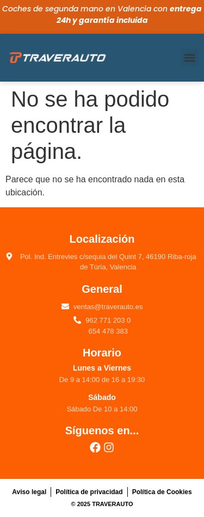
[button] (190, 58)
